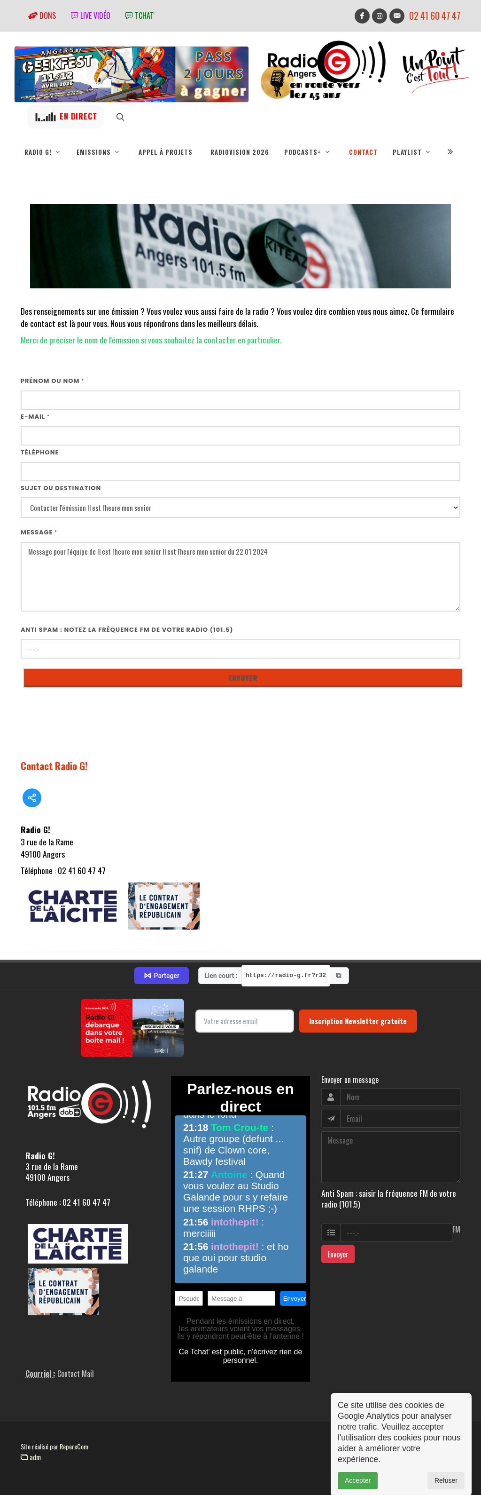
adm (31, 1457)
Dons (42, 15)
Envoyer (338, 1254)
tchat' (140, 15)
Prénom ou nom (52, 380)
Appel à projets (166, 152)
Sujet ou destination (61, 488)
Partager (161, 975)
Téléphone (40, 452)
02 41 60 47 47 (434, 16)
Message (39, 532)
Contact (363, 152)
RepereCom (74, 1446)
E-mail (35, 416)
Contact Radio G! (54, 765)
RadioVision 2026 (239, 152)
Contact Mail (75, 1373)
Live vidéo (90, 15)
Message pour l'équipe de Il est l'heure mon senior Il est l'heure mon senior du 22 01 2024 (240, 577)
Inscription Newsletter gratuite (358, 1021)
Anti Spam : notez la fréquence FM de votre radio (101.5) (127, 629)
